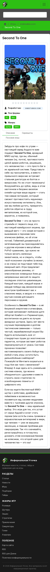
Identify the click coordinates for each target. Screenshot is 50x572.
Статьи (5, 478)
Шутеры (6, 510)
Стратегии (7, 518)
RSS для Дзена (9, 553)
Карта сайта (8, 545)
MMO (17, 127)
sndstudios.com (28, 24)
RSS (4, 549)
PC (7, 117)
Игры (13, 24)
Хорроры (6, 534)
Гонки (4, 530)
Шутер (8, 127)
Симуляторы (8, 526)
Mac (13, 117)
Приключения (8, 522)
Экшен (5, 514)
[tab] (10, 133)
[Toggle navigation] (44, 4)
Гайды (5, 495)
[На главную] (25, 460)
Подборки (7, 491)
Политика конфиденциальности (16, 558)
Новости (6, 482)
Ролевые (6, 505)
